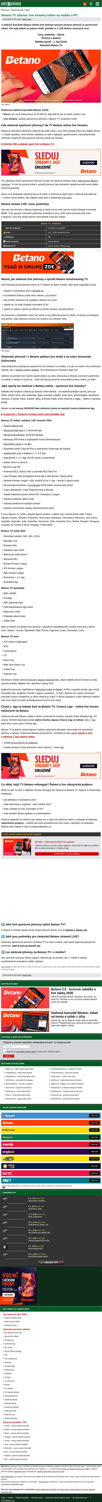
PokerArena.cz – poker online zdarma (18, 1091)
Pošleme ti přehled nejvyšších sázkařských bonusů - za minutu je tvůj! (37, 1042)
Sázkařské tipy (9, 1193)
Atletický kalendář (10, 1403)
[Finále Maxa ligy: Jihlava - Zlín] (14, 1223)
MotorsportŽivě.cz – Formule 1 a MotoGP (19, 1084)
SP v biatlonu (9, 1388)
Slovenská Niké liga (13, 430)
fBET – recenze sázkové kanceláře (16, 1459)
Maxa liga (8, 1362)
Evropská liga (9, 1340)
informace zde (43, 1482)
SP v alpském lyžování (12, 1392)
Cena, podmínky (46, 34)
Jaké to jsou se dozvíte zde (26, 945)
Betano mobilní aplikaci (27, 370)
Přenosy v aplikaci (51, 38)
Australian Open (10, 1366)
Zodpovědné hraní (20, 1471)
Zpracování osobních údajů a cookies (58, 1497)
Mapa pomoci (64, 1489)
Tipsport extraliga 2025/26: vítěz (38, 1240)
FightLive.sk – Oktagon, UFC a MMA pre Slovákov (67, 1084)
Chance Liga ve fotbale (12, 1321)
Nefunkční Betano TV (51, 45)
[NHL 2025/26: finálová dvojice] (14, 1255)
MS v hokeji (8, 1347)
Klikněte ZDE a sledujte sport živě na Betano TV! (27, 144)
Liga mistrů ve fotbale (12, 1336)
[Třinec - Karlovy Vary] (14, 1215)
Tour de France (10, 1381)
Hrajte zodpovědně (6, 966)
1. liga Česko (60, 41)
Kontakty (10, 1497)
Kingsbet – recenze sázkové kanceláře (17, 1455)
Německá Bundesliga (14, 435)
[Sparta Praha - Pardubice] (14, 1199)
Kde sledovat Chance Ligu (13, 1332)
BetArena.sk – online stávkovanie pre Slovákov (66, 1080)
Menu (97, 3)
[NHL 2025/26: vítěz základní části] (14, 1231)
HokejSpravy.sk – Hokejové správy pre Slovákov (67, 1087)
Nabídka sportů (43, 41)
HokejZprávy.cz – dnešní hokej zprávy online (20, 1076)
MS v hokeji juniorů (11, 1359)
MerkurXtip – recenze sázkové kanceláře (18, 1448)
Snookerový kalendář (11, 1407)
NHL (6, 1355)
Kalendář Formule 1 (11, 1325)
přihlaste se (38, 291)
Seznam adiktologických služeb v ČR (47, 1489)
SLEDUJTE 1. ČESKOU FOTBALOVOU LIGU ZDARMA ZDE (34, 414)
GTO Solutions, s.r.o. (8, 1500)
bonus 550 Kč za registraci (24, 743)
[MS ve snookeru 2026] (14, 1247)
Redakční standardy (22, 1497)
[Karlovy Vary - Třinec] (14, 1207)
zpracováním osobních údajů (25, 1052)
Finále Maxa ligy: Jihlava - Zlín (38, 1224)
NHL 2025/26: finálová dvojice (38, 1256)
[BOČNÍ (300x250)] (18, 1304)
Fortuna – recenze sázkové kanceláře (17, 1426)
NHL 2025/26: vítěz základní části (39, 1232)
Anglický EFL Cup (12, 453)
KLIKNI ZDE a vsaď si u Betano (67, 854)
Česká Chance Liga (13, 426)
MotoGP (7, 1385)
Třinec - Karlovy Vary (35, 1216)
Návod (60, 34)
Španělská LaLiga (12, 444)
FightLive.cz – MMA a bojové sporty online (19, 1069)
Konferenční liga (10, 1344)
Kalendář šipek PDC (11, 1396)
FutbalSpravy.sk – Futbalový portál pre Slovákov (67, 1091)
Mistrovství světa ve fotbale (49, 689)
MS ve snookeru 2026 (35, 1248)
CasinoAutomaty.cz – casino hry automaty (64, 1073)
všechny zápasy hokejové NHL (44, 680)
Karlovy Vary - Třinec (35, 1209)
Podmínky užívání (37, 1497)
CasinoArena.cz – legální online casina (18, 1099)
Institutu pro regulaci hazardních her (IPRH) (75, 1469)
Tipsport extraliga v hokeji (13, 1318)
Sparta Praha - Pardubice (36, 1201)
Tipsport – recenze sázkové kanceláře (17, 1429)
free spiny (67, 197)
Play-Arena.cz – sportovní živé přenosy (18, 1087)
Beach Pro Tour (10, 1414)
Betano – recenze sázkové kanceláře (17, 1433)
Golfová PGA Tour (10, 1411)
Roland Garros (9, 1370)
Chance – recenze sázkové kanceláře (17, 1441)
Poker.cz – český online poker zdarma (18, 1095)
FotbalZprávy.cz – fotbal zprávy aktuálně (19, 1073)
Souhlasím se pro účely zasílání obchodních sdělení (33, 1052)
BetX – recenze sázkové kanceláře (16, 1452)
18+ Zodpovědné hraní (79, 1497)
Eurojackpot (34, 485)
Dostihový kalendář (11, 1418)
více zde (12, 969)
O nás (3, 1497)
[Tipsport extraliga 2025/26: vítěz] (14, 1239)
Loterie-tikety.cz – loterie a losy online (63, 1076)
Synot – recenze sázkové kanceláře (16, 1444)
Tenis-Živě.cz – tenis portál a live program (19, 1080)
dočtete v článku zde (76, 930)
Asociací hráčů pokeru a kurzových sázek (50, 1471)
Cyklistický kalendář (11, 1400)
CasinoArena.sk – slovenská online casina (65, 1095)
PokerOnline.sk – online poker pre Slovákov (65, 1099)
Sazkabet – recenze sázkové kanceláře (17, 1437)
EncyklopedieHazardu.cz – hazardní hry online (66, 1069)
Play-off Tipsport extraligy (13, 1351)
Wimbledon (8, 1373)
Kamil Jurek (26, 19)
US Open (8, 1377)
